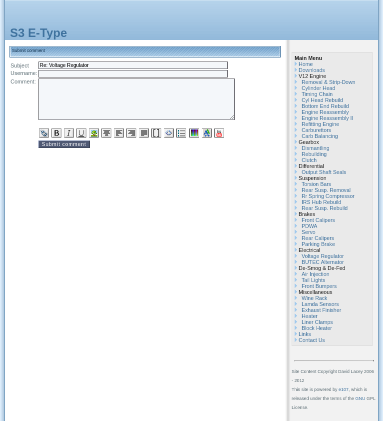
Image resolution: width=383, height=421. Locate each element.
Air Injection (316, 274)
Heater (310, 316)
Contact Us (312, 340)
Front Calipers (318, 220)
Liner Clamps (317, 322)
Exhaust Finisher (321, 310)
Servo (309, 232)
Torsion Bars (316, 184)
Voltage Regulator (323, 256)
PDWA (310, 226)
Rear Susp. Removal (326, 190)
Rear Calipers (318, 238)
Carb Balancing (320, 136)
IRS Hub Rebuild (321, 202)
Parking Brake (318, 244)
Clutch (309, 160)
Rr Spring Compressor (328, 196)
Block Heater (317, 328)
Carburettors (316, 130)
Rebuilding (314, 154)
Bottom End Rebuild (325, 106)
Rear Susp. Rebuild (325, 208)
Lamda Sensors (320, 304)
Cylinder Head (319, 88)
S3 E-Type (38, 33)
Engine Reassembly (325, 112)
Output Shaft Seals (324, 172)
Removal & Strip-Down (329, 82)
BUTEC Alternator (323, 262)
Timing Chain (317, 94)
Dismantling (316, 148)
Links (305, 334)
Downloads (312, 70)
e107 (344, 389)
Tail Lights (313, 280)
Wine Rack (315, 298)
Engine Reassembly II (328, 118)
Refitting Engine (320, 124)
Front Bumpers (319, 286)
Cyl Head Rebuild (322, 100)
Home (306, 64)
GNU (361, 398)
